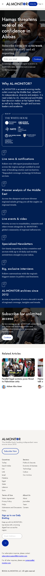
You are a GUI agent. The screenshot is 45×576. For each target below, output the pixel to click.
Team (25, 504)
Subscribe (33, 4)
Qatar (4, 484)
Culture (25, 472)
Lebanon (5, 487)
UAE (3, 472)
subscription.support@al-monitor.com (14, 556)
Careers (25, 507)
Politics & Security (29, 462)
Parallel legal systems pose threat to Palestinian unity (18, 380)
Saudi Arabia (6, 466)
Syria (3, 490)
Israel (4, 475)
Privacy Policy (7, 501)
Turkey (4, 462)
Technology (27, 469)
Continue (7, 337)
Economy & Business (30, 466)
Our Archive (27, 475)
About (25, 498)
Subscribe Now (10, 451)
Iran (3, 469)
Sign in (40, 4)
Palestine (5, 478)
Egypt (4, 481)
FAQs (4, 504)
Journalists (26, 501)
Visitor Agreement (8, 498)
